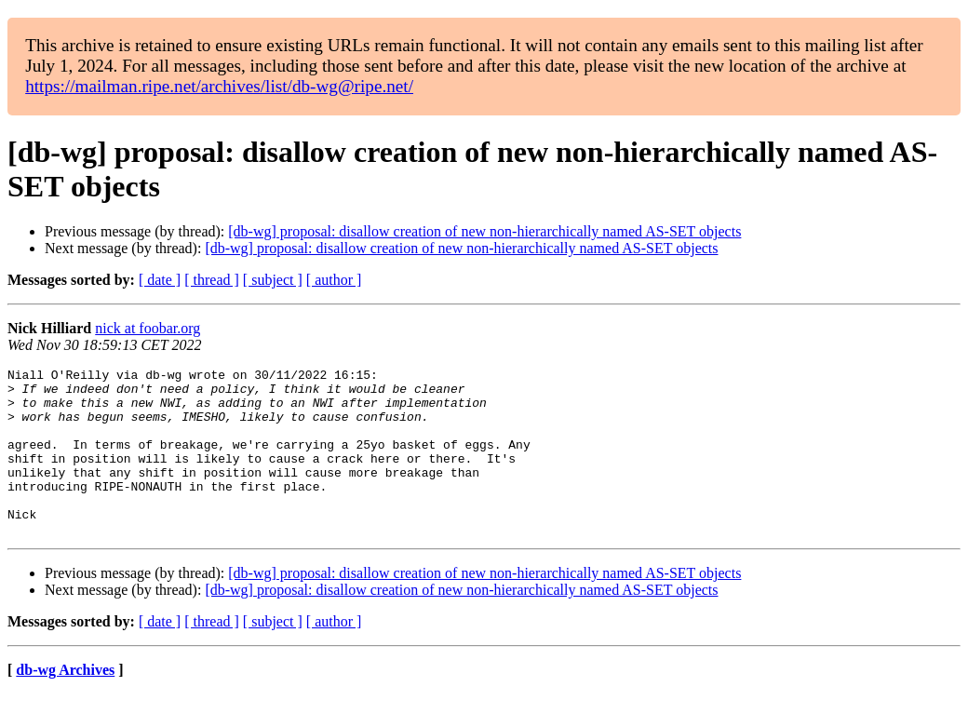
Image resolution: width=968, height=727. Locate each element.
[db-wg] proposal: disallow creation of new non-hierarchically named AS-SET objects (484, 231)
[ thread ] (211, 280)
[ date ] (160, 280)
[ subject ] (272, 280)
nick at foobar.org (147, 328)
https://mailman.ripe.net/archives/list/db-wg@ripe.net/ (219, 86)
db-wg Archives (65, 703)
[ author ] (334, 280)
